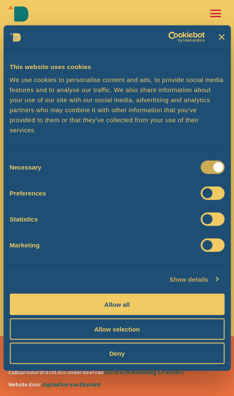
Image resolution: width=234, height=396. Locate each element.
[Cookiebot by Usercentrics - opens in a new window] (168, 37)
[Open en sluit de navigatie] (216, 13)
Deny (117, 353)
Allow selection (117, 328)
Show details (189, 279)
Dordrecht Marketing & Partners (144, 372)
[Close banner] (221, 37)
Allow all (117, 304)
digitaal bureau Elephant (71, 385)
